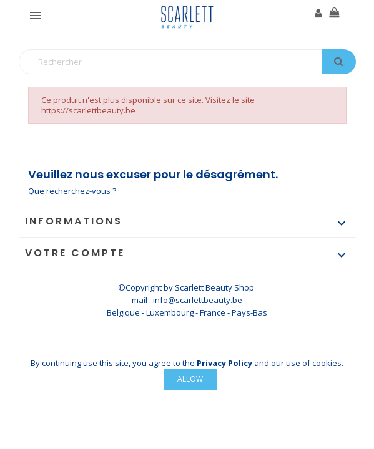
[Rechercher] (187, 61)
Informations (73, 221)
